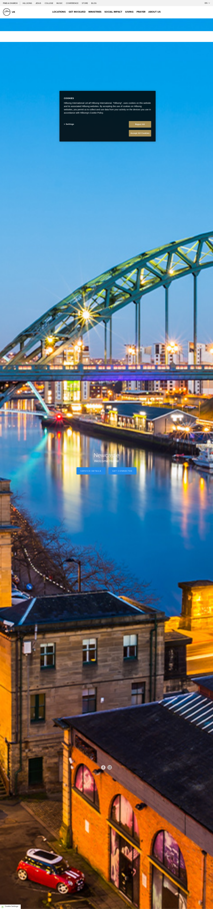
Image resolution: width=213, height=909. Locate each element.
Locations (59, 11)
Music (60, 3)
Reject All (140, 124)
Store (85, 3)
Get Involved (77, 11)
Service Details (90, 470)
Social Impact (113, 11)
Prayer (141, 11)
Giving (129, 11)
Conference (72, 3)
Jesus (39, 3)
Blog (93, 3)
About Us (154, 11)
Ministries (94, 11)
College (49, 3)
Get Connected (122, 470)
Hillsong (28, 3)
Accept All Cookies (140, 133)
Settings (70, 124)
